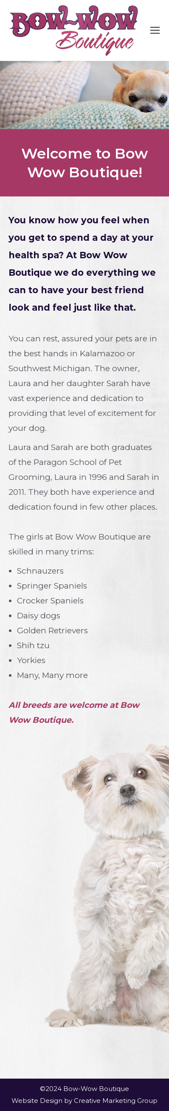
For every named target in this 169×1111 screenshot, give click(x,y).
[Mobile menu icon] (155, 30)
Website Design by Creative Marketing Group (84, 1101)
